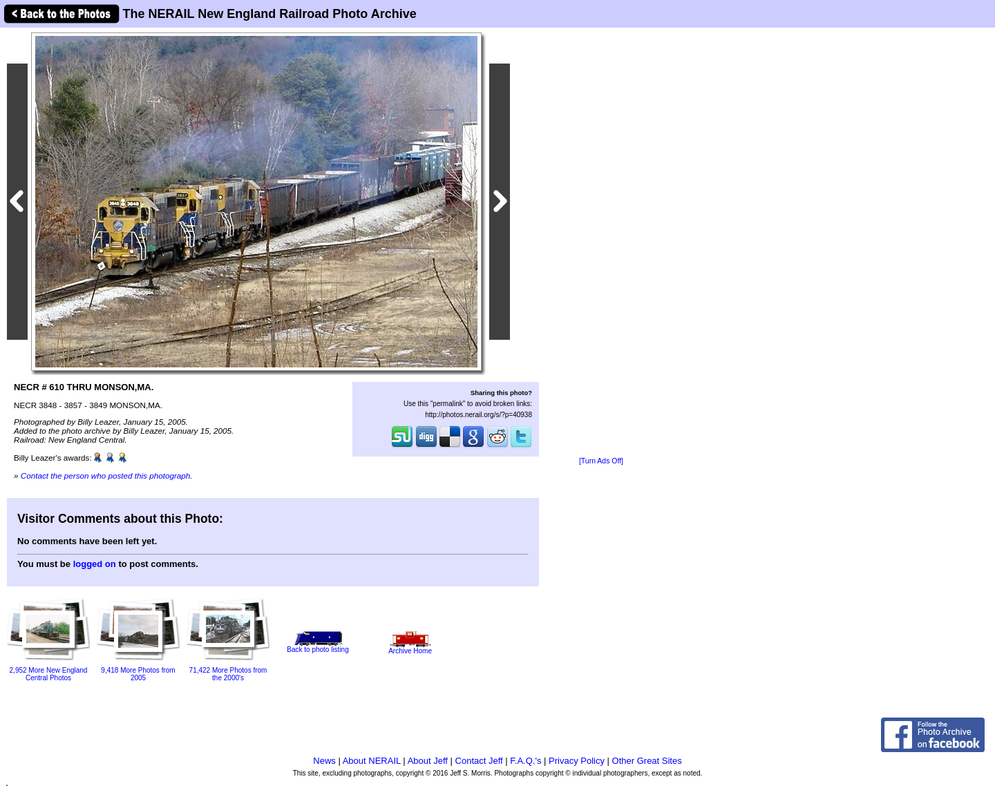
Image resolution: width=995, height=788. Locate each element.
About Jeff (428, 761)
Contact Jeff (479, 761)
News (324, 761)
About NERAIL (372, 761)
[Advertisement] (601, 243)
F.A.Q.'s (525, 761)
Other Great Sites (647, 761)
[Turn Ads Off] (601, 461)
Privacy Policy (577, 761)
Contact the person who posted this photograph (106, 475)
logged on (94, 564)
